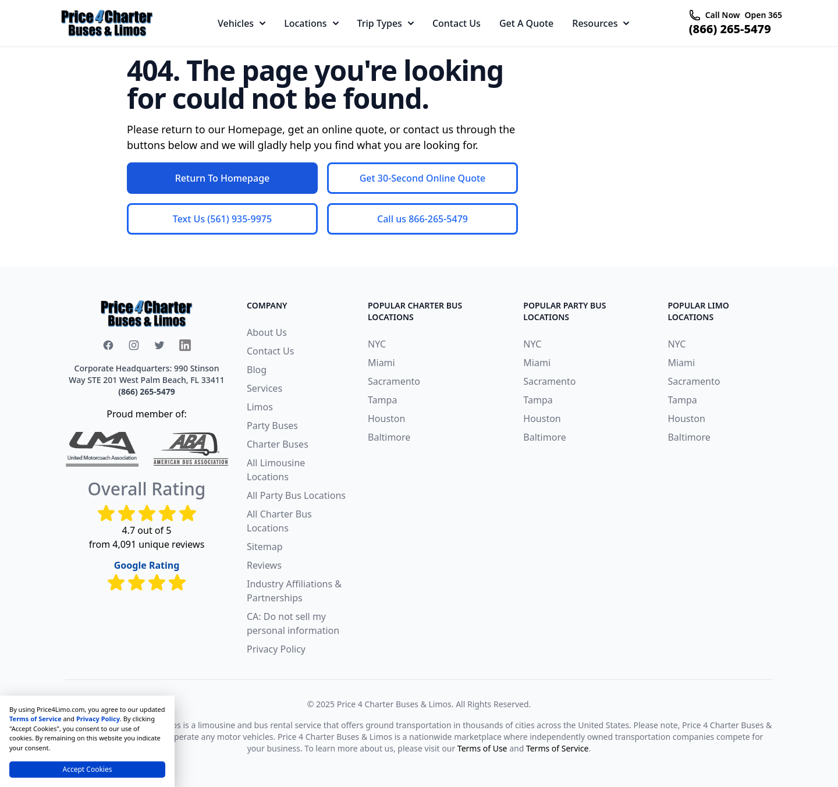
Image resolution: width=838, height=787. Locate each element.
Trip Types (385, 23)
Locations (311, 23)
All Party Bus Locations (296, 495)
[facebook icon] (108, 345)
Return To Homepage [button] (222, 178)
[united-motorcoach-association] (102, 449)
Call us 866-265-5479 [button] (422, 218)
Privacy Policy (276, 649)
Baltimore (389, 437)
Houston (386, 418)
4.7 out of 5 (147, 530)
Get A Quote (526, 23)
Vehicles (241, 23)
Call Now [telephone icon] (722, 14)
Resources (600, 23)
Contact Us (456, 23)
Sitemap (265, 546)
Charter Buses (277, 444)
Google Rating (147, 565)
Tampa (382, 399)
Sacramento (394, 381)
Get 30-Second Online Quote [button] (423, 178)
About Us (267, 332)
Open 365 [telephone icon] (763, 14)
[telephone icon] (695, 15)
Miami (381, 362)
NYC (377, 344)
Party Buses (272, 425)
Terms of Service (557, 748)
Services (264, 388)
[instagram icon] (134, 345)
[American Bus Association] (191, 449)
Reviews (264, 565)
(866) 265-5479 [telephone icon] (730, 29)
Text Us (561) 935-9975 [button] (222, 218)
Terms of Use (482, 748)
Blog (257, 369)
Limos (260, 406)
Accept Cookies (87, 769)
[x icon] (159, 345)
